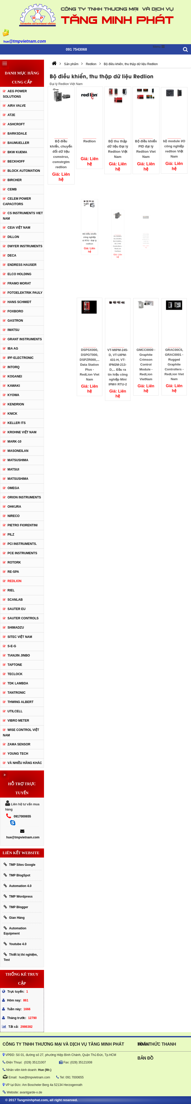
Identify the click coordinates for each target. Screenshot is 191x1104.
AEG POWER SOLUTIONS (15, 93)
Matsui (13, 469)
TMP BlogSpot (17, 875)
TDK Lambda (18, 683)
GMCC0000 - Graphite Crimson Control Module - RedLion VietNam (146, 354)
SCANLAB (15, 599)
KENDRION (16, 404)
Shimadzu (16, 627)
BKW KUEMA (17, 152)
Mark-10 (14, 441)
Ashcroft (16, 124)
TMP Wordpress (18, 896)
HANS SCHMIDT (19, 302)
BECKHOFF (16, 161)
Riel (11, 590)
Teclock (15, 674)
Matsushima (18, 479)
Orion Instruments (24, 497)
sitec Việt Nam (20, 637)
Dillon (13, 237)
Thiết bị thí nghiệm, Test (21, 957)
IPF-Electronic (21, 358)
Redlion (89, 140)
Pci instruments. (22, 544)
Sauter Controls (23, 618)
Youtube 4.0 (15, 944)
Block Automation (24, 171)
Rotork (14, 562)
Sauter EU (16, 609)
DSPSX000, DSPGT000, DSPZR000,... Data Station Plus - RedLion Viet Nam (89, 355)
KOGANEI (15, 376)
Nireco (14, 516)
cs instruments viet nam (23, 215)
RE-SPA (13, 572)
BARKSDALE (17, 133)
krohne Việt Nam (22, 432)
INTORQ (13, 367)
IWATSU (13, 330)
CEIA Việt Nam (19, 227)
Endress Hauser (22, 265)
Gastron (15, 320)
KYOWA (13, 395)
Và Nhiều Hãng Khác (25, 763)
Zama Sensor (19, 744)
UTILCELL (15, 711)
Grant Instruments (25, 339)
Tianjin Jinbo (19, 655)
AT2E (11, 115)
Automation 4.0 (18, 886)
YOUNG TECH (18, 753)
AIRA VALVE (17, 105)
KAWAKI (14, 386)
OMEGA (13, 488)
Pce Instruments (22, 553)
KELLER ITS (17, 423)
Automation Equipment (15, 930)
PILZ (11, 534)
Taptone (15, 665)
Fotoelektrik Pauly (25, 293)
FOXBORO (15, 311)
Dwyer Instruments (25, 246)
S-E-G (12, 646)
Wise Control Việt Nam (21, 732)
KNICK (12, 413)
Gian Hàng (14, 918)
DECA (12, 255)
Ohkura (14, 506)
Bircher (15, 180)
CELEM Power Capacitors (17, 201)
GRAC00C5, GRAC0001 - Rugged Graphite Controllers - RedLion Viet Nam (174, 354)
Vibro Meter (18, 720)
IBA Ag (13, 348)
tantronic (17, 692)
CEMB (12, 189)
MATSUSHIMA (18, 460)
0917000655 (22, 816)
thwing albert (20, 702)
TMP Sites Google (19, 865)
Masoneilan (18, 451)
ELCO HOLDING (19, 274)
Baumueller (18, 143)
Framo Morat (19, 283)
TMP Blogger (16, 907)
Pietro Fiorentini (23, 525)
